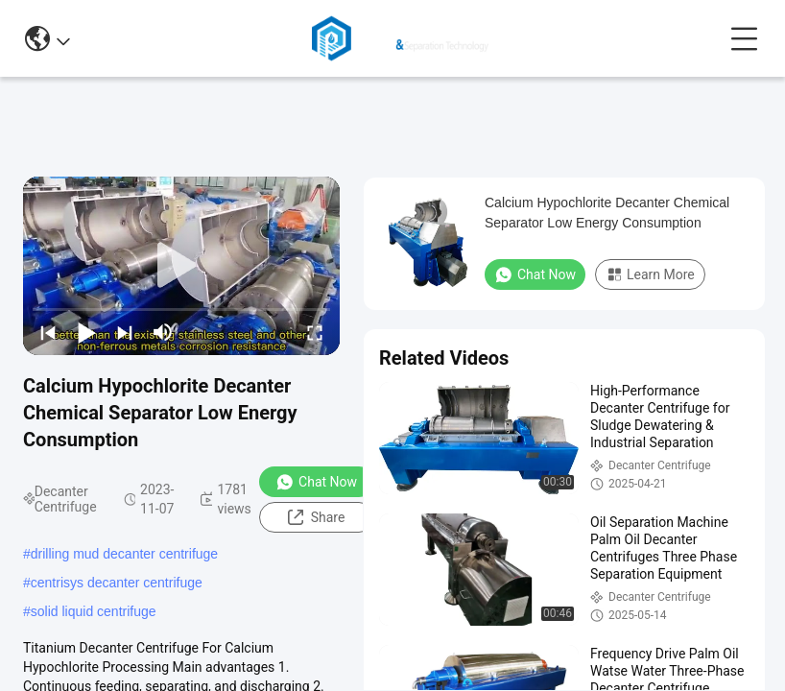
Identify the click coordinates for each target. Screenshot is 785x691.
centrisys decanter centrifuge (116, 582)
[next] (125, 332)
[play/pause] (86, 332)
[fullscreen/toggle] (315, 332)
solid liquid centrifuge (93, 611)
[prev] (48, 332)
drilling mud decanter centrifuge (124, 553)
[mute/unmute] (163, 332)
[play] (181, 266)
